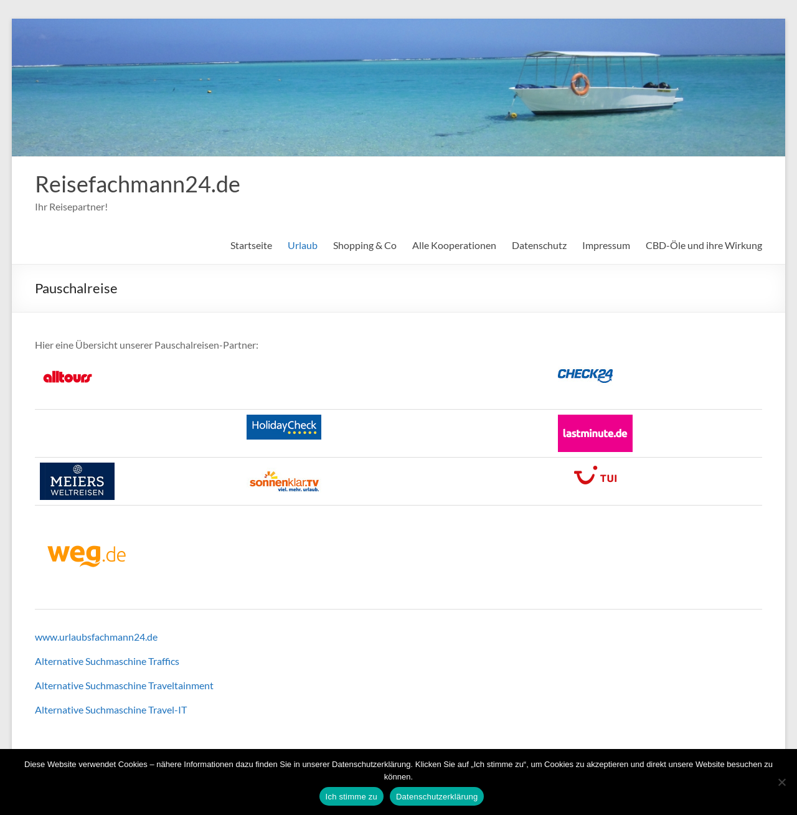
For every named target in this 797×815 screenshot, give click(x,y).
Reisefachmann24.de (137, 183)
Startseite (251, 245)
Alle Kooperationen (454, 245)
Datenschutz (539, 245)
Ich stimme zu (351, 796)
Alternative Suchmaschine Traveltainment (124, 685)
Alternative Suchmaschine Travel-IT (111, 709)
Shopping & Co (365, 245)
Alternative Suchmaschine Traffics (107, 661)
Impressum (606, 245)
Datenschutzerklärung (437, 796)
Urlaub (303, 245)
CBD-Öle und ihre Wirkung (704, 245)
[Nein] (781, 782)
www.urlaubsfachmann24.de (96, 637)
